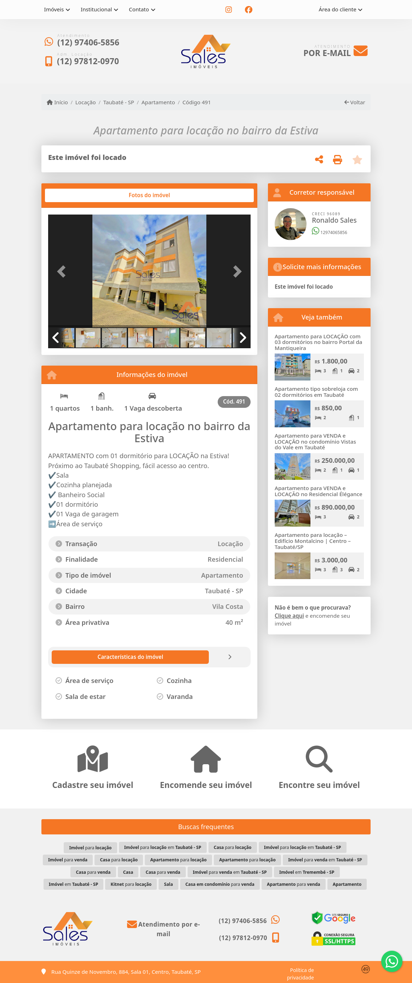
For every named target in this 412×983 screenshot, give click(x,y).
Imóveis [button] (54, 9)
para (90, 848)
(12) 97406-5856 (88, 42)
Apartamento (158, 102)
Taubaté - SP (118, 102)
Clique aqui (289, 615)
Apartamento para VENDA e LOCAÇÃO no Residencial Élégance (318, 491)
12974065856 (329, 232)
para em (162, 847)
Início (57, 102)
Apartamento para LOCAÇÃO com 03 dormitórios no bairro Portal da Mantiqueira (318, 342)
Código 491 (196, 102)
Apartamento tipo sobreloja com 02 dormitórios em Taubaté (316, 391)
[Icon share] (229, 10)
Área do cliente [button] (337, 9)
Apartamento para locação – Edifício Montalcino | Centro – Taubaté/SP (313, 540)
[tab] (71, 195)
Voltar (354, 102)
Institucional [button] (96, 9)
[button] (63, 271)
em (306, 872)
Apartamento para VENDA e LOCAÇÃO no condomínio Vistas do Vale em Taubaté (315, 441)
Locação (85, 102)
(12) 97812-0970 (88, 61)
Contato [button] (139, 9)
